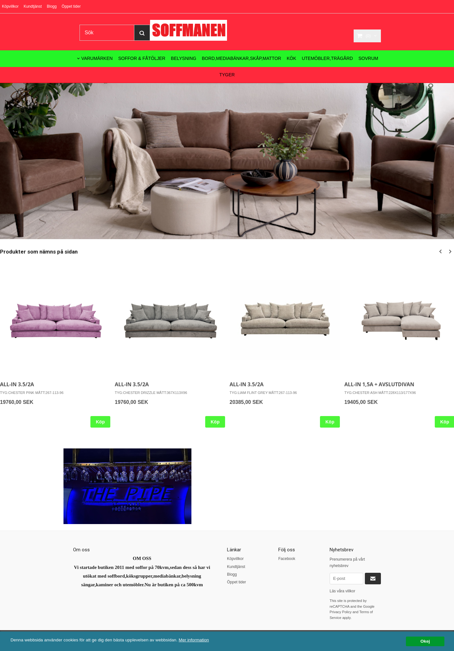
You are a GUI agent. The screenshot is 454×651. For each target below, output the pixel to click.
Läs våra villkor (342, 591)
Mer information (194, 640)
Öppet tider (71, 6)
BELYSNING (183, 58)
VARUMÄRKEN (97, 58)
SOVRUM (368, 58)
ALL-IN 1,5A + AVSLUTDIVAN (379, 384)
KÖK (291, 58)
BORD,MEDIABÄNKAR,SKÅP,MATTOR (241, 58)
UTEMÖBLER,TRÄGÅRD (327, 58)
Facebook (286, 558)
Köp (100, 421)
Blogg (52, 6)
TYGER (227, 74)
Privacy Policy (340, 612)
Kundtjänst (33, 6)
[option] (170, 346)
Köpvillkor (10, 6)
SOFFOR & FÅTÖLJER (141, 58)
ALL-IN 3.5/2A (17, 384)
